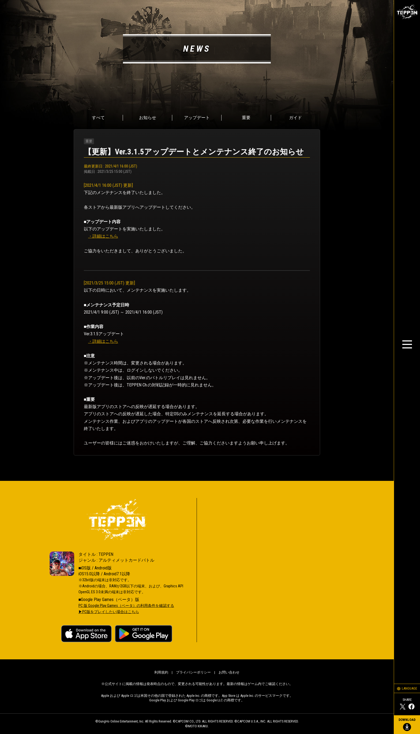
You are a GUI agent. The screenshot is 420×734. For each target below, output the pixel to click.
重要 (246, 117)
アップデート (197, 117)
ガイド (295, 117)
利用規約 (161, 672)
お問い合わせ (229, 672)
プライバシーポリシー (193, 672)
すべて (98, 117)
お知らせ (147, 117)
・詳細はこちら (103, 236)
